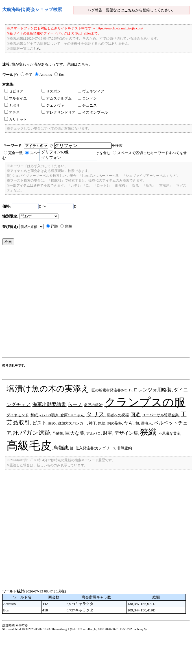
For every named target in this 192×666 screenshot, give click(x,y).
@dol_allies (83, 33)
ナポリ (12, 105)
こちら (129, 10)
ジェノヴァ (53, 105)
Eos (61, 74)
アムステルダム (57, 98)
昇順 (54, 226)
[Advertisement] (53, 303)
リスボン (51, 91)
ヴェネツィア (91, 91)
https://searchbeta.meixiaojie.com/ (120, 28)
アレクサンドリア (58, 112)
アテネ (12, 112)
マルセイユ (15, 98)
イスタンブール (93, 112)
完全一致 (15, 153)
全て (28, 74)
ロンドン (87, 98)
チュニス (87, 105)
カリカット (15, 119)
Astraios (45, 74)
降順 (68, 226)
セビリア (13, 91)
